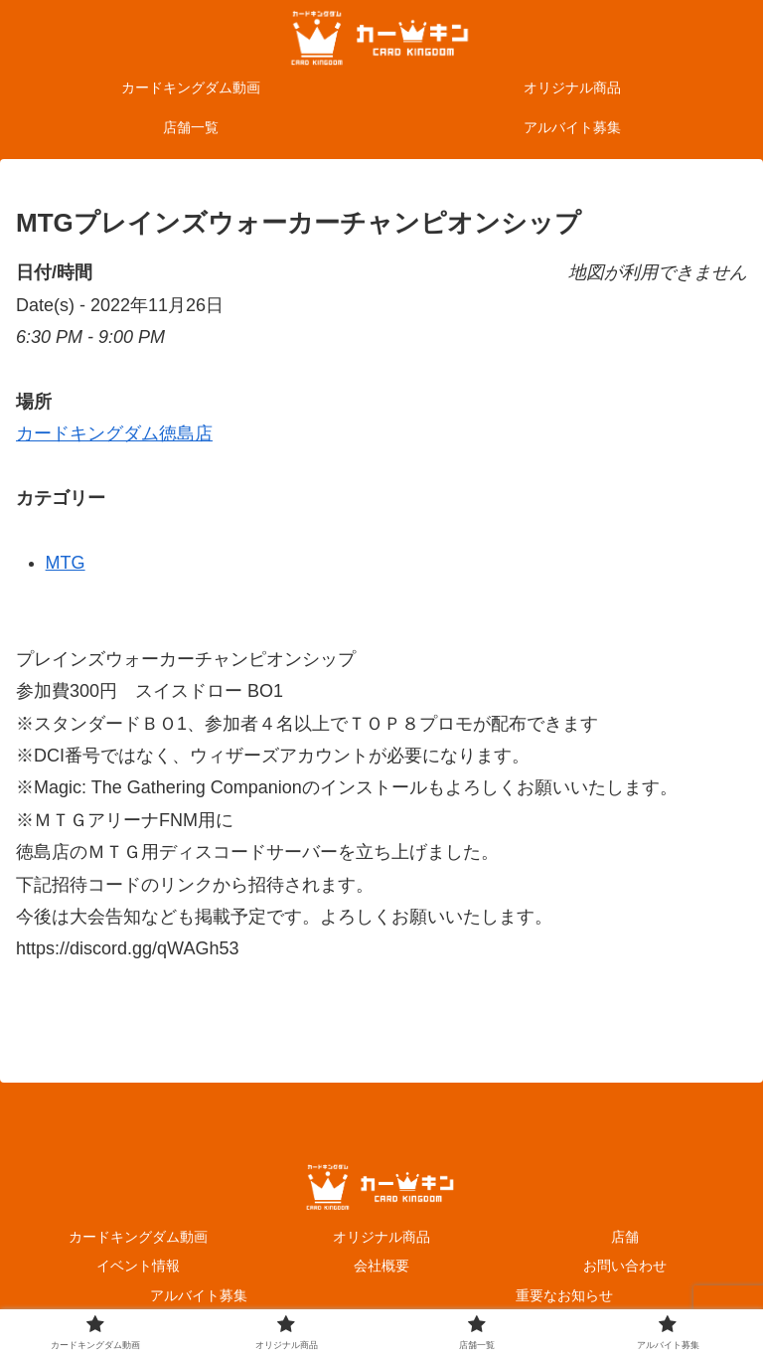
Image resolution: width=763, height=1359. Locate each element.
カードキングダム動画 (138, 1237)
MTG (65, 563)
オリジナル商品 (381, 1237)
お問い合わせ (625, 1266)
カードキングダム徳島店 (114, 433)
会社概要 (381, 1266)
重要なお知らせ (564, 1295)
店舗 (625, 1237)
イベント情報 (138, 1266)
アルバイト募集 (198, 1295)
